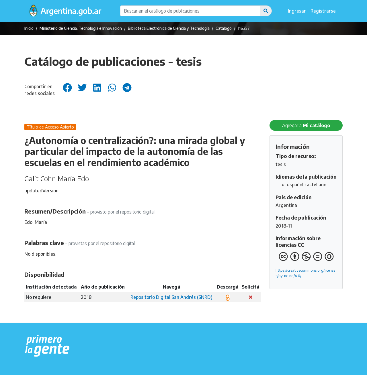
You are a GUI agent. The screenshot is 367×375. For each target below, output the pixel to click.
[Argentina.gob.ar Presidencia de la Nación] (47, 346)
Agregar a (306, 125)
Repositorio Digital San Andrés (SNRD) (171, 297)
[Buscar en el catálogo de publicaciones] (190, 10)
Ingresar (297, 11)
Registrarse (323, 11)
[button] (266, 10)
